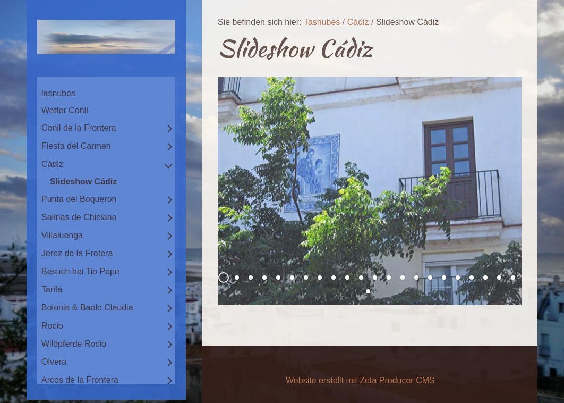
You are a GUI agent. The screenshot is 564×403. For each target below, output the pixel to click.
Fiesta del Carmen (76, 145)
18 (457, 277)
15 (416, 277)
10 (347, 277)
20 (485, 277)
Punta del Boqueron (78, 199)
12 (375, 277)
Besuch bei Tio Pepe (80, 271)
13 (388, 277)
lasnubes (58, 93)
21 (499, 277)
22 (513, 277)
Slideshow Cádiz (83, 181)
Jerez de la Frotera (77, 253)
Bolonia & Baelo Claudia (87, 307)
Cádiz (52, 164)
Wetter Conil (64, 110)
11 (361, 277)
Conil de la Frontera (78, 127)
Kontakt (275, 367)
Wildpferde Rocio (73, 343)
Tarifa (51, 289)
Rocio (52, 325)
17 (444, 277)
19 (471, 277)
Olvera (53, 361)
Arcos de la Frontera (79, 379)
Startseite (236, 367)
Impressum (319, 367)
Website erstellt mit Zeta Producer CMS (360, 380)
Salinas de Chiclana (78, 217)
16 (430, 277)
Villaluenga (62, 235)
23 (368, 291)
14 (402, 277)
